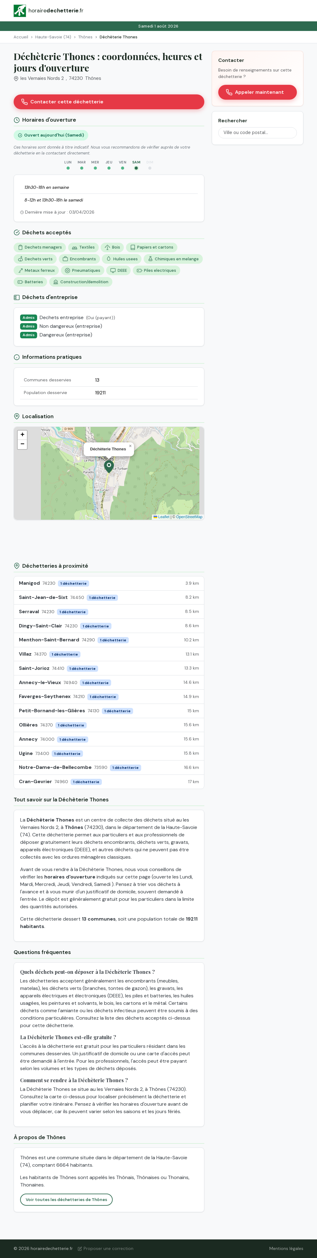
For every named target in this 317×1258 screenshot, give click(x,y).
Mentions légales (286, 1248)
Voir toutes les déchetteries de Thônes (66, 1199)
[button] (109, 466)
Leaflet (161, 517)
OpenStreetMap (189, 517)
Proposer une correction (105, 1248)
